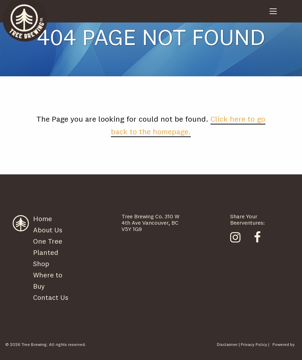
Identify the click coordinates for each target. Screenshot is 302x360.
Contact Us (50, 297)
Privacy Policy (254, 344)
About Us (47, 229)
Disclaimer (227, 344)
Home (42, 218)
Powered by (283, 344)
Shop (41, 263)
